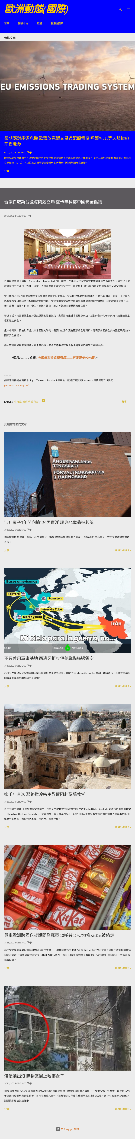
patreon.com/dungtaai (16, 385)
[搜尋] (120, 6)
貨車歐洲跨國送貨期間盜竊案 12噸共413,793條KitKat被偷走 (59, 935)
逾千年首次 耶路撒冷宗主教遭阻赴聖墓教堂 (44, 794)
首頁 (6, 23)
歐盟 (39, 23)
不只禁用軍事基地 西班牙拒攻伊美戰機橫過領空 (49, 658)
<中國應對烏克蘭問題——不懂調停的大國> (66, 358)
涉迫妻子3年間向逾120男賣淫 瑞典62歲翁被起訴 (49, 522)
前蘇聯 (26, 401)
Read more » (122, 550)
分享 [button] (6, 170)
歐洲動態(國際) (36, 9)
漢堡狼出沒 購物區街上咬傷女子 (34, 1076)
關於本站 (23, 23)
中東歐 (17, 401)
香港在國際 (57, 23)
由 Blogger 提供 (67, 1129)
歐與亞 (34, 401)
